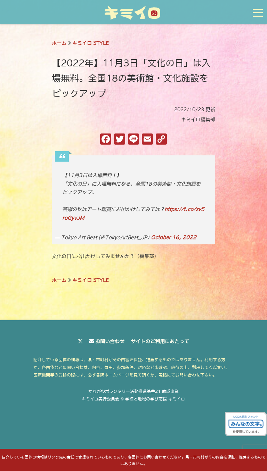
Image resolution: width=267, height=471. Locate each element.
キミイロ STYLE (90, 43)
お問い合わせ (109, 341)
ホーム (59, 43)
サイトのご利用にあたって (160, 341)
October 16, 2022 (173, 237)
